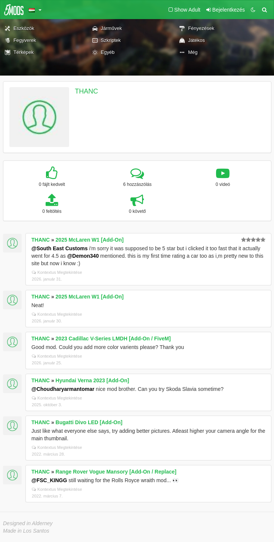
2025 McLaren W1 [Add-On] (90, 240)
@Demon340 (83, 256)
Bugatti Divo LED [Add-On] (89, 422)
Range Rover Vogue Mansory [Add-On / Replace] (116, 472)
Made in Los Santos (26, 531)
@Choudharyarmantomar (62, 389)
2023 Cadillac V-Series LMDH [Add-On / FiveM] (113, 339)
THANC (86, 91)
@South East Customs (59, 248)
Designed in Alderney (28, 523)
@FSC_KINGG (49, 480)
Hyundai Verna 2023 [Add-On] (92, 380)
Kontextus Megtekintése (57, 272)
